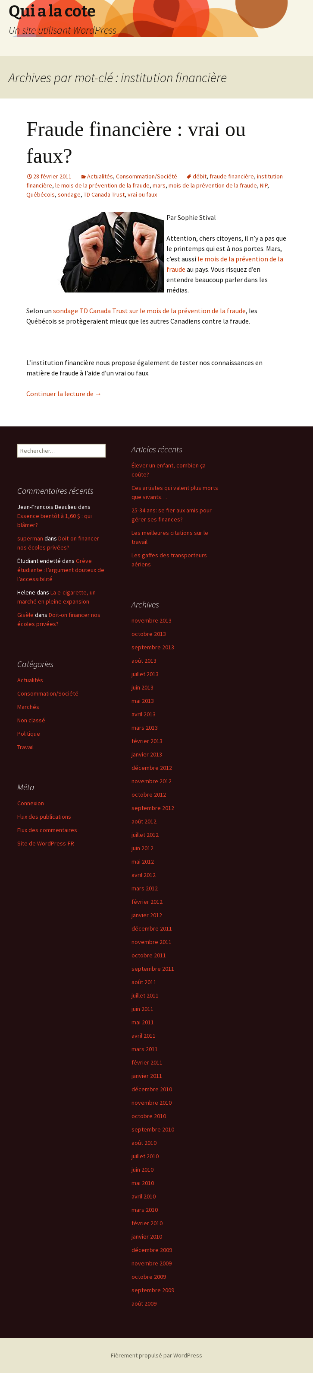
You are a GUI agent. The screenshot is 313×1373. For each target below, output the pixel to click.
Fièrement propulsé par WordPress (156, 1355)
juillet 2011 (145, 995)
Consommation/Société (146, 176)
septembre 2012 (152, 808)
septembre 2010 (152, 1129)
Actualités (100, 176)
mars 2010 (144, 1210)
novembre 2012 (151, 781)
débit (200, 176)
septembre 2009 (152, 1290)
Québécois (40, 194)
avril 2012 (143, 875)
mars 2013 (144, 727)
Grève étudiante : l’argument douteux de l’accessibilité (60, 570)
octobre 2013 (148, 634)
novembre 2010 (151, 1102)
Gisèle (25, 615)
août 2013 (143, 660)
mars (159, 185)
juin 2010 (142, 1169)
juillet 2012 (145, 835)
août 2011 (143, 982)
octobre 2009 (148, 1277)
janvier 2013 (146, 754)
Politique (28, 733)
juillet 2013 (145, 674)
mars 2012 (144, 888)
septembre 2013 (152, 647)
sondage (69, 194)
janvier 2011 (146, 1076)
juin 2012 (142, 848)
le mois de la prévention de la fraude (102, 185)
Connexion (30, 803)
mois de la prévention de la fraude (213, 185)
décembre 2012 (151, 768)
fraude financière (232, 176)
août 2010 (143, 1143)
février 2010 (147, 1223)
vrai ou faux (142, 194)
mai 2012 (142, 861)
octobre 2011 (148, 955)
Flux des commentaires (47, 830)
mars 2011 (144, 1049)
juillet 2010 (145, 1156)
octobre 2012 (148, 794)
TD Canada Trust (104, 194)
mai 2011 (142, 1022)
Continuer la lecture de (64, 393)
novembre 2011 (151, 942)
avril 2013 (143, 714)
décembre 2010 (151, 1089)
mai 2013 (142, 701)
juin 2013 (142, 687)
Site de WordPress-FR (45, 843)
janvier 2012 (146, 915)
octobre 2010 (148, 1116)
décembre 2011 (151, 928)
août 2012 (143, 821)
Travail (25, 747)
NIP (263, 185)
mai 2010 (142, 1183)
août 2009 (143, 1303)
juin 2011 (142, 1009)
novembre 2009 (151, 1263)
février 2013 (147, 741)
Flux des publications (44, 816)
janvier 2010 (146, 1236)
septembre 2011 (152, 969)
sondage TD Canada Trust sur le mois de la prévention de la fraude (149, 310)
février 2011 (147, 1062)
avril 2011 (143, 1035)
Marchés (28, 707)
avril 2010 (143, 1196)
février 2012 (147, 902)
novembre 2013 (151, 620)
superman (30, 538)
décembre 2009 (151, 1250)
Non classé (31, 720)
